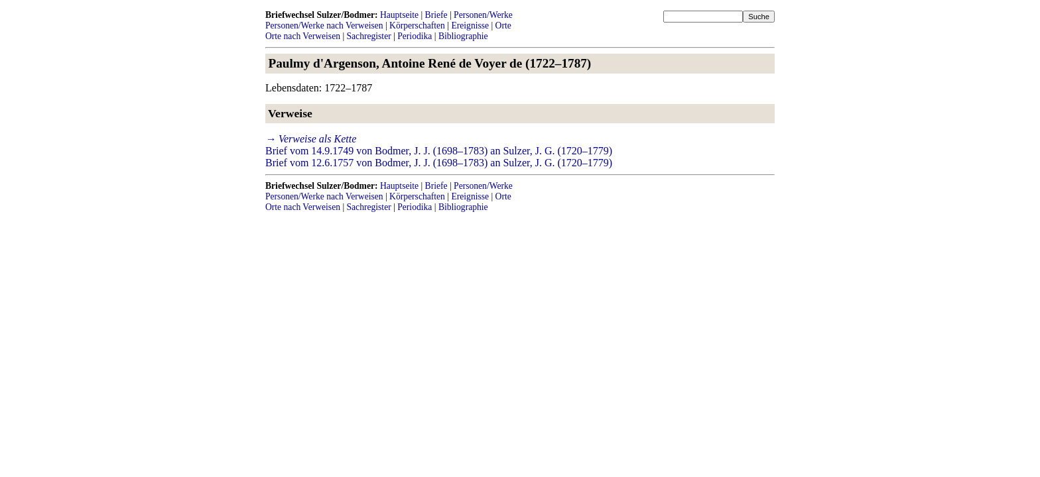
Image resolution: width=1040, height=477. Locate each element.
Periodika (414, 36)
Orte (503, 25)
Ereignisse (470, 25)
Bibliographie (463, 36)
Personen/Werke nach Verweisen (324, 25)
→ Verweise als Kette (310, 138)
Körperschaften (417, 25)
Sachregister (369, 36)
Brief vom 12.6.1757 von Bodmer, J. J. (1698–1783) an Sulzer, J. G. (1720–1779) (438, 162)
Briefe (436, 15)
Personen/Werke (483, 15)
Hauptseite (399, 15)
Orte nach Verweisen (302, 36)
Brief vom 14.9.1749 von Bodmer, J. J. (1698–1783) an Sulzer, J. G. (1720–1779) (438, 150)
